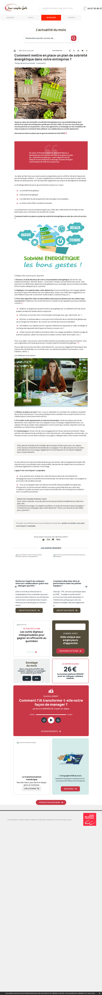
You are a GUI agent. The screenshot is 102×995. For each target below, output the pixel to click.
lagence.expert (67, 820)
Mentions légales (24, 820)
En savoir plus (90, 993)
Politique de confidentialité (37, 820)
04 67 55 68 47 (95, 8)
